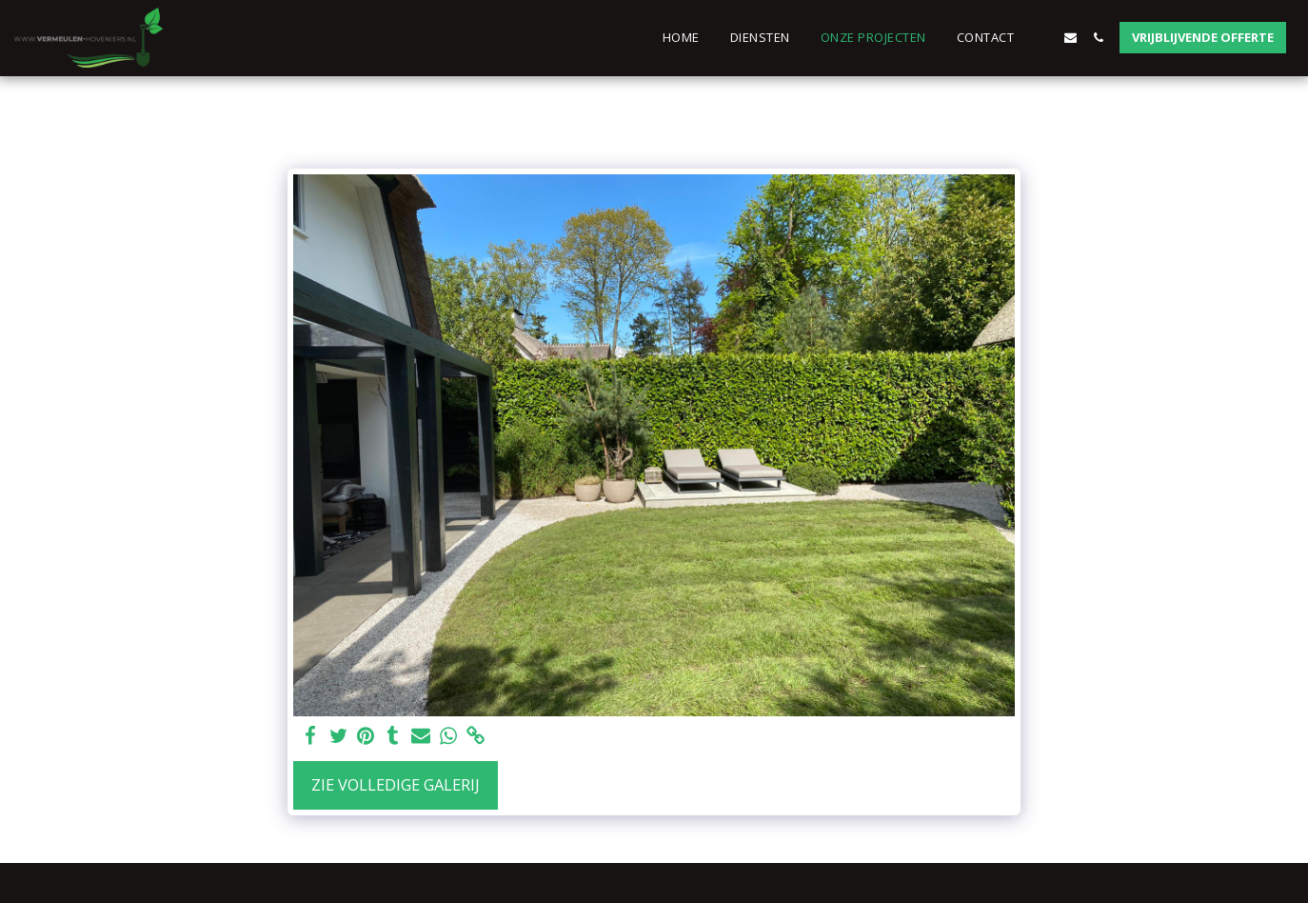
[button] (1043, 37)
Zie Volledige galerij (395, 784)
